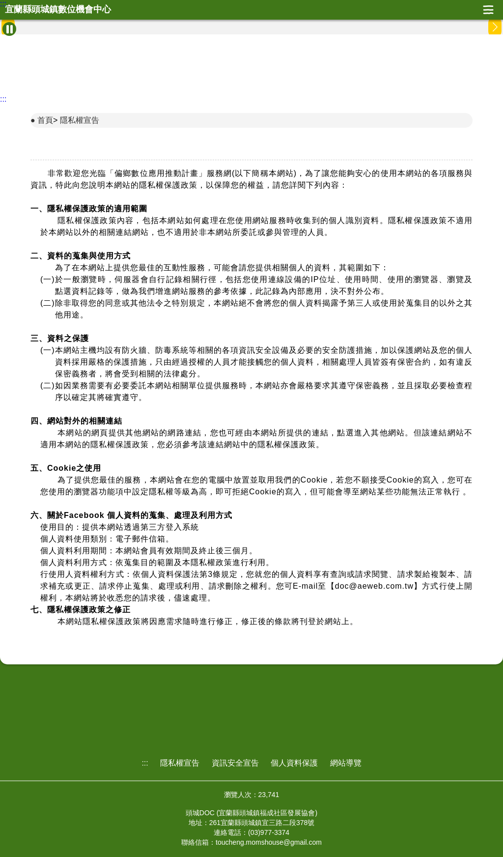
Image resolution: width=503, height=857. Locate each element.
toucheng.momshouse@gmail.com (269, 842)
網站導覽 (346, 763)
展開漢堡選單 (488, 10)
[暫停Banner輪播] (9, 29)
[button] (495, 27)
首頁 (45, 120)
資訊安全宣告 (235, 763)
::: (3, 4)
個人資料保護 (294, 763)
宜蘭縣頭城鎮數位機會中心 (58, 9)
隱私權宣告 (79, 120)
